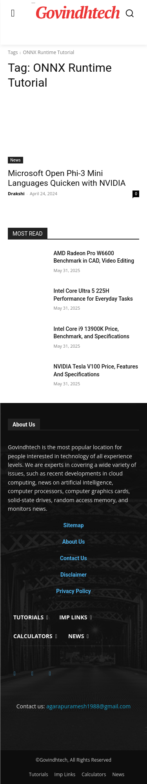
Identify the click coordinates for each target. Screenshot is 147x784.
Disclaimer (73, 575)
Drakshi (16, 193)
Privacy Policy (73, 591)
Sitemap (73, 525)
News (15, 160)
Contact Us (73, 558)
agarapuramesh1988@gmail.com (88, 706)
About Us (73, 542)
